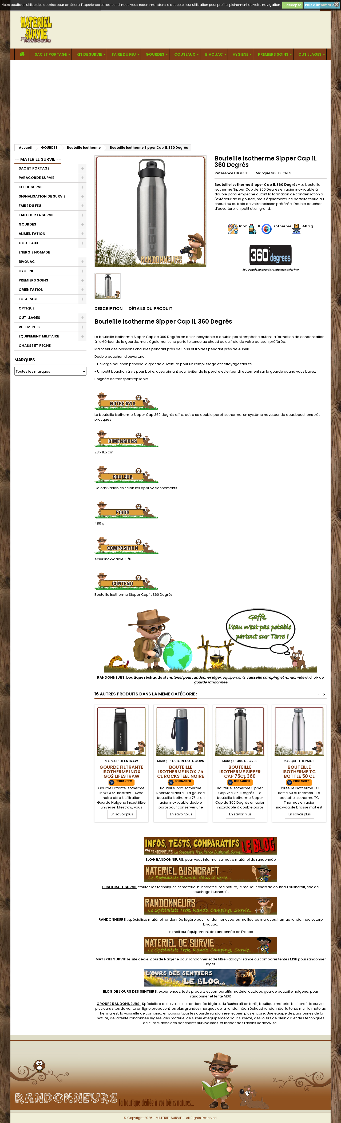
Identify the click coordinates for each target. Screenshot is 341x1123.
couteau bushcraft (289, 886)
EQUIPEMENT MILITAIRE (39, 336)
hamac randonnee (294, 919)
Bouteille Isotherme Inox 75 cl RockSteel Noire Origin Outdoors (180, 774)
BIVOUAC (214, 54)
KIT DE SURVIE (89, 54)
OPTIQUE (26, 308)
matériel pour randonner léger (194, 677)
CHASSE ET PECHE (35, 345)
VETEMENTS (29, 326)
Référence (224, 173)
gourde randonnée (210, 682)
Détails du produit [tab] (150, 308)
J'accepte (292, 5)
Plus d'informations (321, 5)
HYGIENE (240, 54)
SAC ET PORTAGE (51, 54)
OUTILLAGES (310, 54)
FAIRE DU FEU (124, 54)
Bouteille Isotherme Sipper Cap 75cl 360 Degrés (240, 774)
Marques (24, 360)
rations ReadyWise (260, 1022)
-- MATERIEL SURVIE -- (37, 159)
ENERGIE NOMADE (34, 252)
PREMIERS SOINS (273, 54)
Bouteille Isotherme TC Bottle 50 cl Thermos (299, 774)
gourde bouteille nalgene (286, 991)
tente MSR (222, 996)
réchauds (153, 677)
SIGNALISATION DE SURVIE (42, 196)
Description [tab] (108, 308)
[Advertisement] (170, 100)
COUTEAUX (184, 54)
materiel (209, 886)
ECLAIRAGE (28, 298)
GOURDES (155, 54)
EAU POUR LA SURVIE (36, 215)
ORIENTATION (31, 289)
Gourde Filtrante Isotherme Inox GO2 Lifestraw (121, 771)
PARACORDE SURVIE (36, 177)
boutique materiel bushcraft (283, 1003)
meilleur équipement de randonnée (203, 931)
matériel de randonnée (255, 859)
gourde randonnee (213, 1013)
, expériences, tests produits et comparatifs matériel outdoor (182, 991)
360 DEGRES (281, 173)
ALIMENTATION (32, 233)
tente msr (297, 1008)
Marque (263, 173)
